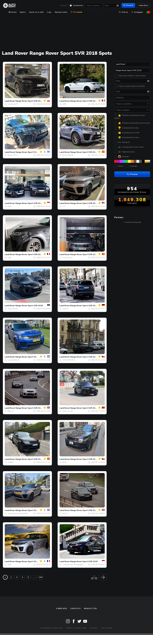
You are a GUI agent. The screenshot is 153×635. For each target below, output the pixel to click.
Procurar (128, 5)
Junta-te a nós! (36, 12)
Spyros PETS (13, 155)
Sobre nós (61, 609)
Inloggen (137, 12)
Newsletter (90, 609)
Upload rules (61, 12)
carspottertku (13, 309)
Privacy (94, 628)
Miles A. (11, 411)
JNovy (64, 462)
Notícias (63, 5)
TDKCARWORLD (68, 360)
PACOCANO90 (68, 155)
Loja (49, 12)
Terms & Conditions (76, 628)
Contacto (75, 609)
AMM (64, 104)
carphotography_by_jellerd (18, 513)
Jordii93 (10, 462)
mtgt (9, 257)
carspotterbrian (13, 360)
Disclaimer (107, 628)
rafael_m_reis (67, 411)
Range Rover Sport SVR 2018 (29, 101)
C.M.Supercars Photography (72, 564)
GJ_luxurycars (67, 257)
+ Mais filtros (143, 5)
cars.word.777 (13, 104)
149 (40, 577)
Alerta (123, 12)
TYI (63, 206)
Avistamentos (78, 5)
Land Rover (10, 101)
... (34, 577)
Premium (76, 12)
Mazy (10, 206)
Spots (23, 12)
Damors (65, 309)
